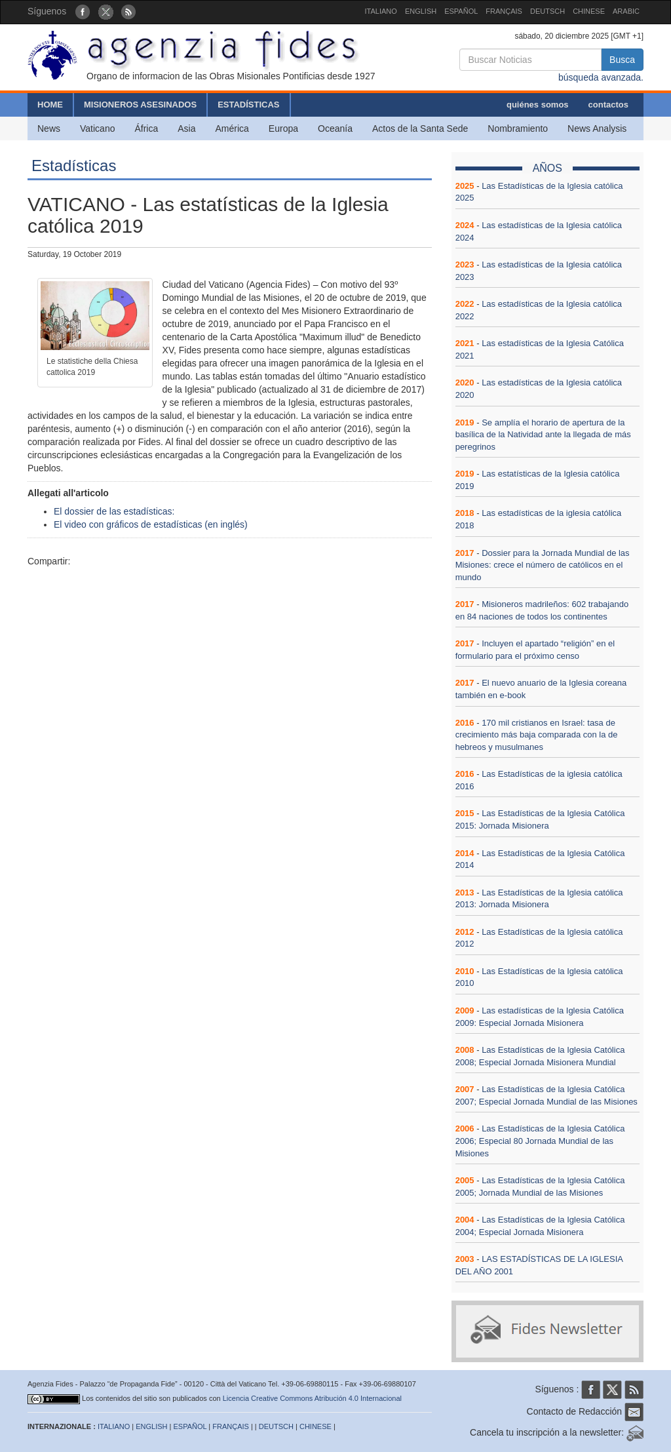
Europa (283, 128)
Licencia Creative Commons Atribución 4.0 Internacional (312, 1398)
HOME (50, 104)
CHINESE (589, 11)
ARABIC (626, 11)
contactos (608, 104)
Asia (186, 128)
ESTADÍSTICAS (248, 104)
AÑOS (547, 168)
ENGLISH (420, 11)
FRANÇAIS (504, 11)
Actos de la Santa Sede (420, 128)
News (48, 128)
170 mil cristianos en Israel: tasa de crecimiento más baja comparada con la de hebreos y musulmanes (536, 735)
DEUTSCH (547, 11)
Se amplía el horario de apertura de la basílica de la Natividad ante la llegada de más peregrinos (543, 435)
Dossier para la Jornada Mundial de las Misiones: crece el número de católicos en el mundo (542, 565)
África (146, 128)
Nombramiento (518, 128)
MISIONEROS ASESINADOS (140, 104)
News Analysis (596, 128)
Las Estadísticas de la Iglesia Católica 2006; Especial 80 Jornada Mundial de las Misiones (540, 1141)
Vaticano (97, 128)
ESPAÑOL (461, 11)
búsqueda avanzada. (600, 77)
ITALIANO (381, 11)
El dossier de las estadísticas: (114, 511)
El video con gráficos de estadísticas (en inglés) (151, 524)
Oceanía (335, 128)
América (232, 128)
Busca (622, 59)
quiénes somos (538, 104)
